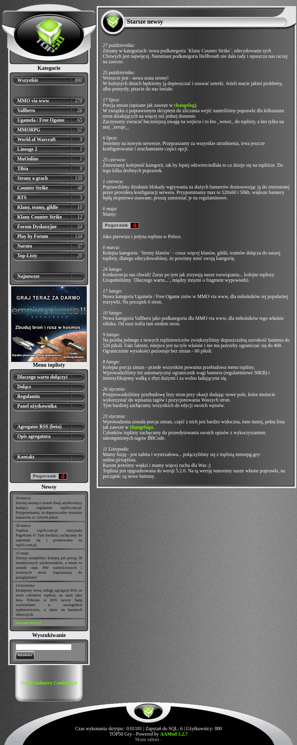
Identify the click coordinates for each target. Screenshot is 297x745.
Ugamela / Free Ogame (41, 120)
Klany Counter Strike (39, 216)
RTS (22, 197)
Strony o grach (32, 178)
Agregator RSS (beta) (39, 426)
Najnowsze (28, 276)
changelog (184, 105)
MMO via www (33, 100)
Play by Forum (32, 236)
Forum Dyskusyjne (36, 226)
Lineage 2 (27, 149)
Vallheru (26, 110)
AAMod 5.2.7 (174, 734)
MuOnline (27, 158)
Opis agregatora (33, 436)
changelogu (141, 427)
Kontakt (25, 456)
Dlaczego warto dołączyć (42, 376)
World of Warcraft (36, 139)
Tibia (22, 168)
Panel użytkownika (36, 406)
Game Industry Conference (49, 682)
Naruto (24, 245)
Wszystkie (27, 80)
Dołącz (24, 386)
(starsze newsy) (28, 622)
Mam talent (147, 739)
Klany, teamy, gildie (37, 207)
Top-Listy (27, 255)
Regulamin (28, 396)
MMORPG (28, 129)
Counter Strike (32, 187)
